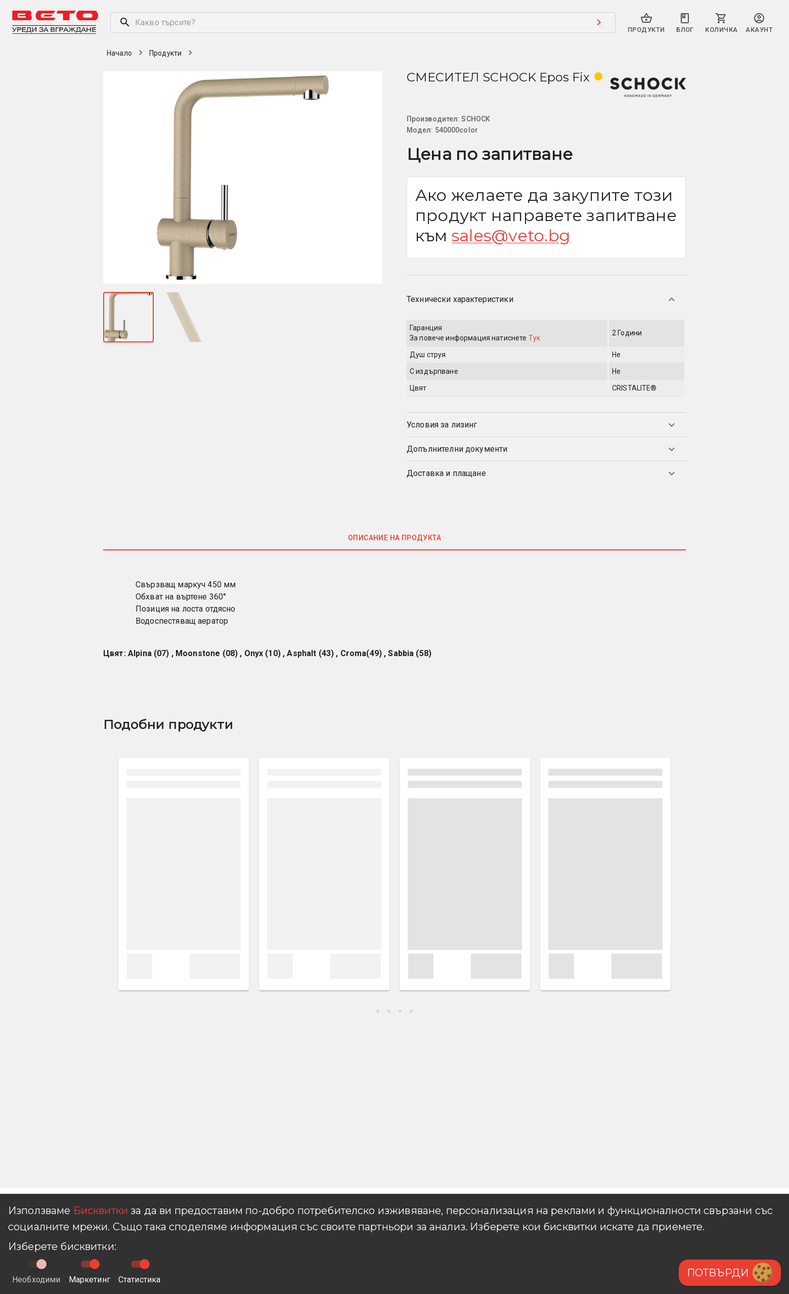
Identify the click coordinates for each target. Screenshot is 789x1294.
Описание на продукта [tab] (394, 538)
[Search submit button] (599, 22)
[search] (347, 22)
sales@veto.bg (511, 235)
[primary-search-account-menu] (759, 23)
